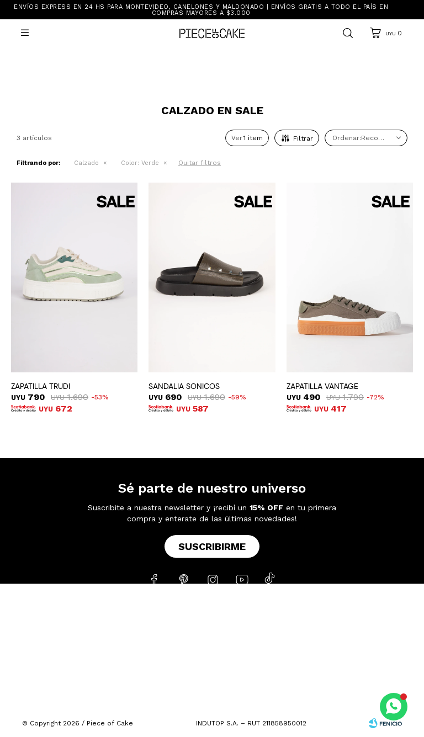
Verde (140, 163)
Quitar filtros (199, 163)
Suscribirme (212, 546)
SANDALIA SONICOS (184, 386)
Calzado (86, 163)
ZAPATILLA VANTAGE (322, 386)
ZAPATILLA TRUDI (40, 386)
